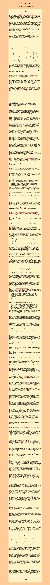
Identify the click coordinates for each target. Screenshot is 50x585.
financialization (18, 247)
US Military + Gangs (28, 427)
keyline (13, 508)
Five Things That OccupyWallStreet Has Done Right (27, 15)
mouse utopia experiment (31, 75)
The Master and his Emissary (26, 387)
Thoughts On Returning (25, 441)
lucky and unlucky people (27, 376)
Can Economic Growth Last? (22, 288)
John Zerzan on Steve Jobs (20, 347)
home (25, 10)
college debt (33, 440)
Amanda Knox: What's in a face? (16, 169)
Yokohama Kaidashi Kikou (28, 158)
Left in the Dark (33, 388)
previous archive (25, 11)
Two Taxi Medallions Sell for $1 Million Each (18, 459)
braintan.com (25, 487)
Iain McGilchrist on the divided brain (30, 357)
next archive (25, 579)
